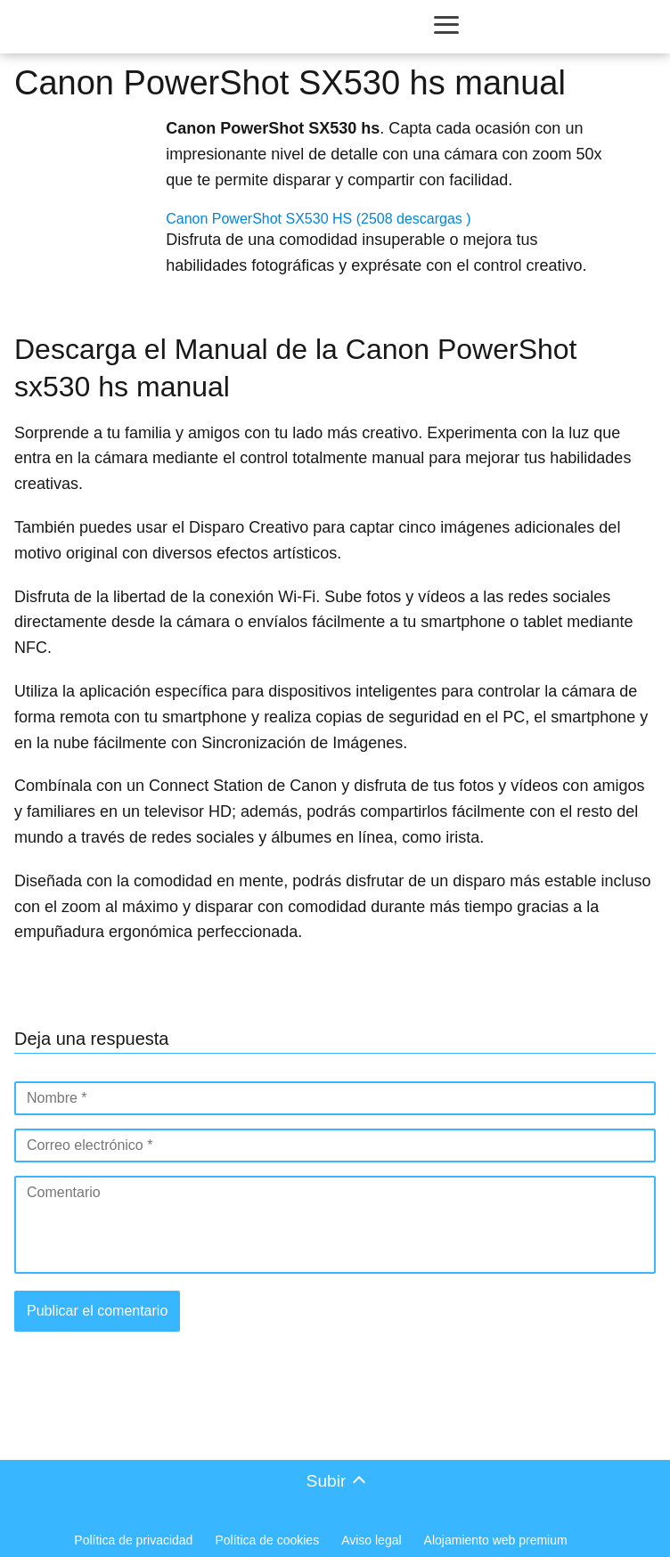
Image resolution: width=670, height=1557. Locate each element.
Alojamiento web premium (496, 1540)
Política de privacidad (133, 1540)
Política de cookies (267, 1540)
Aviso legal (371, 1540)
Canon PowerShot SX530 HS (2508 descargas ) (318, 218)
